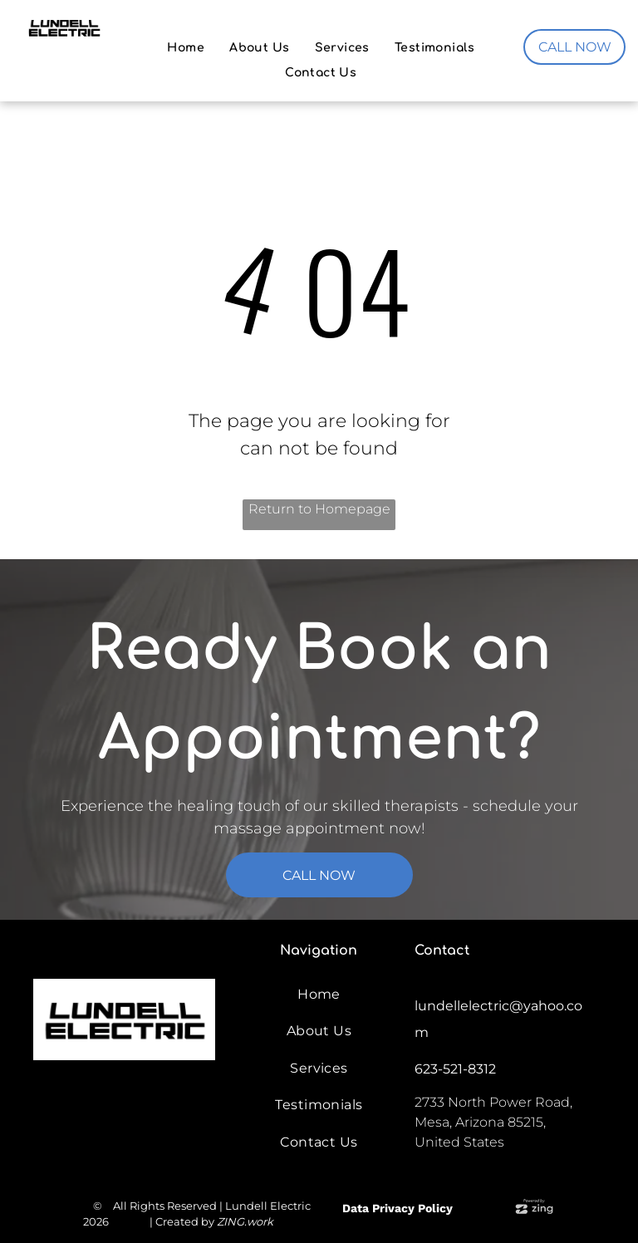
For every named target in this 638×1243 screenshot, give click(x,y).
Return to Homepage (319, 509)
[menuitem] (186, 48)
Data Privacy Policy (397, 1208)
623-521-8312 (455, 1069)
